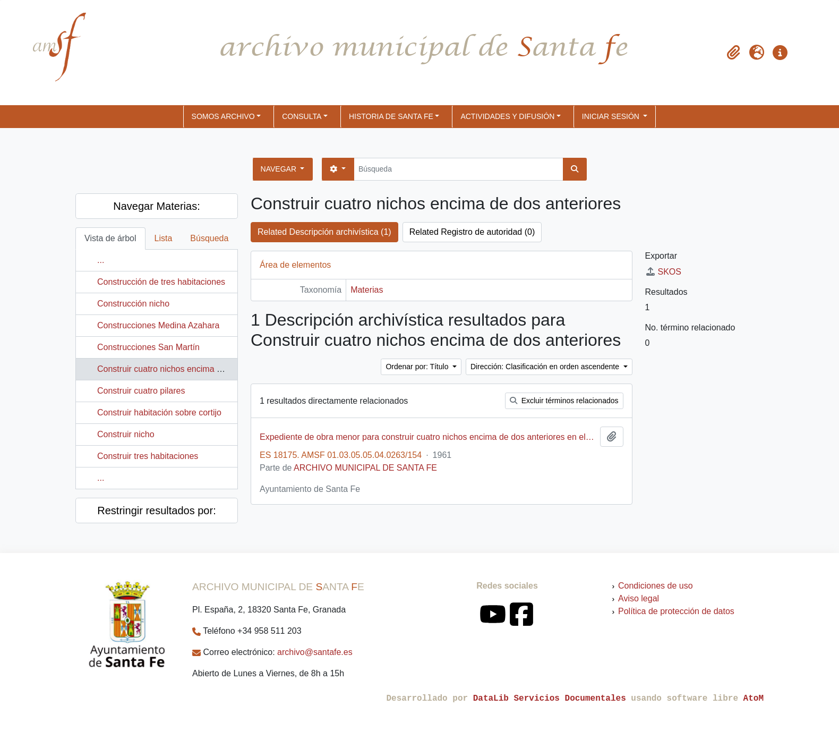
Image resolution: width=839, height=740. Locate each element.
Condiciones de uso (655, 585)
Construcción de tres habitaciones (161, 281)
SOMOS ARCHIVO (223, 116)
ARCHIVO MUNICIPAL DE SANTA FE (365, 467)
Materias (366, 289)
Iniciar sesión (611, 116)
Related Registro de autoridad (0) (472, 231)
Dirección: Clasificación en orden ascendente (545, 366)
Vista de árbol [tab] (110, 238)
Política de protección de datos (676, 611)
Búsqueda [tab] (209, 238)
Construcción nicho (133, 303)
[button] (733, 52)
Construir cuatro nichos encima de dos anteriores (189, 368)
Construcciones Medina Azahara (158, 325)
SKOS (663, 271)
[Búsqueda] (458, 169)
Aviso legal (638, 598)
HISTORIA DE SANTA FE (391, 116)
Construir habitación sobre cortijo (159, 412)
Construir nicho (126, 434)
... (100, 260)
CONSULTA (301, 116)
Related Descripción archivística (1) (324, 231)
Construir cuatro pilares (141, 390)
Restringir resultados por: (156, 510)
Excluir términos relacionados (564, 400)
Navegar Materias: (156, 206)
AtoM (753, 698)
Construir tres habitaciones (147, 456)
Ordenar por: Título (418, 366)
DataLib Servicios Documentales (549, 698)
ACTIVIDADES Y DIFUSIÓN (507, 116)
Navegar (279, 169)
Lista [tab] (164, 238)
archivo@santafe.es (315, 652)
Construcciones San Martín (148, 347)
